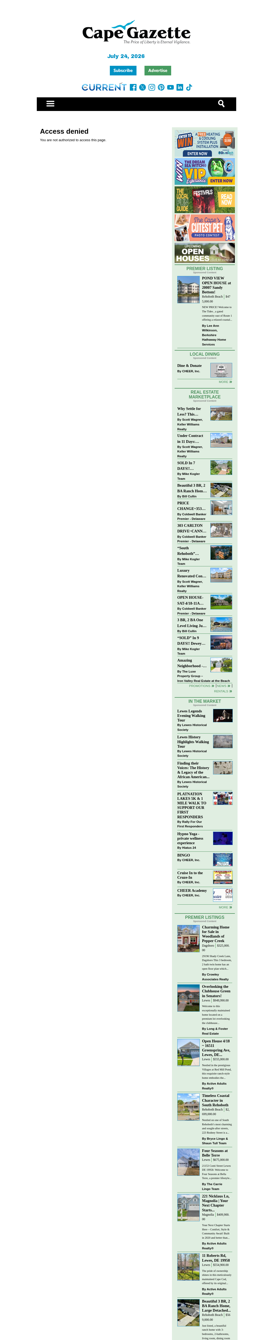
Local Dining (205, 354)
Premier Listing (205, 268)
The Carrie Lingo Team (212, 1186)
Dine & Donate (189, 365)
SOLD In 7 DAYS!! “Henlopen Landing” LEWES (186, 466)
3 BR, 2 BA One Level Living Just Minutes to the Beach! (191, 623)
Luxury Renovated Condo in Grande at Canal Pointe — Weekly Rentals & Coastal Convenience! (192, 573)
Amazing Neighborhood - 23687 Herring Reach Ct (190, 663)
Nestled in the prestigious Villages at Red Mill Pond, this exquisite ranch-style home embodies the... (217, 1071)
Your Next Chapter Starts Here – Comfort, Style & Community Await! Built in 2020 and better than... (216, 1231)
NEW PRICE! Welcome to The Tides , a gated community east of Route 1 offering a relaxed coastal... (217, 313)
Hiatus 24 (189, 847)
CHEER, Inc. (191, 371)
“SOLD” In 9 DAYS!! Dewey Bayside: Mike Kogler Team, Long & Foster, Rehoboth (189, 641)
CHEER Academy (192, 890)
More (223, 381)
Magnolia (208, 1214)
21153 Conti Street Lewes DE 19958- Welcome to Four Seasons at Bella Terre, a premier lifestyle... (216, 1172)
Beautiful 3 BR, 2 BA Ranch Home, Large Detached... (216, 1305)
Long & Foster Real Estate (215, 1031)
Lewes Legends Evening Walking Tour (191, 715)
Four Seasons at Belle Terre (215, 1153)
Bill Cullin (189, 496)
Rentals (221, 691)
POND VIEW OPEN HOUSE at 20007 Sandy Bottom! (216, 285)
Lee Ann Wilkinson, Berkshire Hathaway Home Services (214, 335)
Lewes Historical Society (192, 727)
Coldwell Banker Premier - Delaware (191, 516)
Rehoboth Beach (212, 296)
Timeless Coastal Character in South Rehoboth (216, 1100)
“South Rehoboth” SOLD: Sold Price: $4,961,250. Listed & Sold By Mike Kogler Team (191, 551)
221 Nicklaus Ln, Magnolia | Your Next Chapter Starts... (216, 1203)
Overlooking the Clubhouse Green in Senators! (216, 991)
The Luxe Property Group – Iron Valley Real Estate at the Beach (203, 676)
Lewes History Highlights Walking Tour (193, 741)
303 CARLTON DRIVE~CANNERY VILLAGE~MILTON (192, 528)
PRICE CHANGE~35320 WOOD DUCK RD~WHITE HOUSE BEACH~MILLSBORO (192, 506)
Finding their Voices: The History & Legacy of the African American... (193, 770)
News (221, 686)
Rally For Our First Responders (190, 824)
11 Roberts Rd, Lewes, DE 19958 (216, 1257)
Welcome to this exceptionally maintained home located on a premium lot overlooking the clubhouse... (216, 1014)
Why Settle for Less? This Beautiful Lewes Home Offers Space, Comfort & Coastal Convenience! (192, 411)
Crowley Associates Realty (215, 977)
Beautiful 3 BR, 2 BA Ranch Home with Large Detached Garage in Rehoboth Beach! (191, 488)
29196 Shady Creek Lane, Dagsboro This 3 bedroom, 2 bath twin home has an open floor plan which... (217, 962)
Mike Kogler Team (188, 476)
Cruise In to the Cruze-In (190, 875)
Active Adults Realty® (214, 1086)
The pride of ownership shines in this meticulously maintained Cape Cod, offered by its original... (217, 1277)
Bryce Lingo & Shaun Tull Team (215, 1141)
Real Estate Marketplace (205, 395)
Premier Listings (204, 917)
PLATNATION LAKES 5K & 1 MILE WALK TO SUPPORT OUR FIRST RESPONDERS (191, 805)
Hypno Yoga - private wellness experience (190, 838)
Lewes (206, 1000)
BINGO (183, 855)
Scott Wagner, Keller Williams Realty (190, 424)
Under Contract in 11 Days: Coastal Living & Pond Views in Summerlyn (191, 438)
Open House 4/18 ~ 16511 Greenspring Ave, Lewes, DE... (216, 1048)
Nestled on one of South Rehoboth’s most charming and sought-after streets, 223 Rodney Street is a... (217, 1126)
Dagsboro (208, 945)
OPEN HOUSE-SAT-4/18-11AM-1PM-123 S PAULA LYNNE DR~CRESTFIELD (192, 600)
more (223, 907)
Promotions (199, 686)
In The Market (204, 701)
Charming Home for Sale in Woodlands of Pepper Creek (216, 934)
